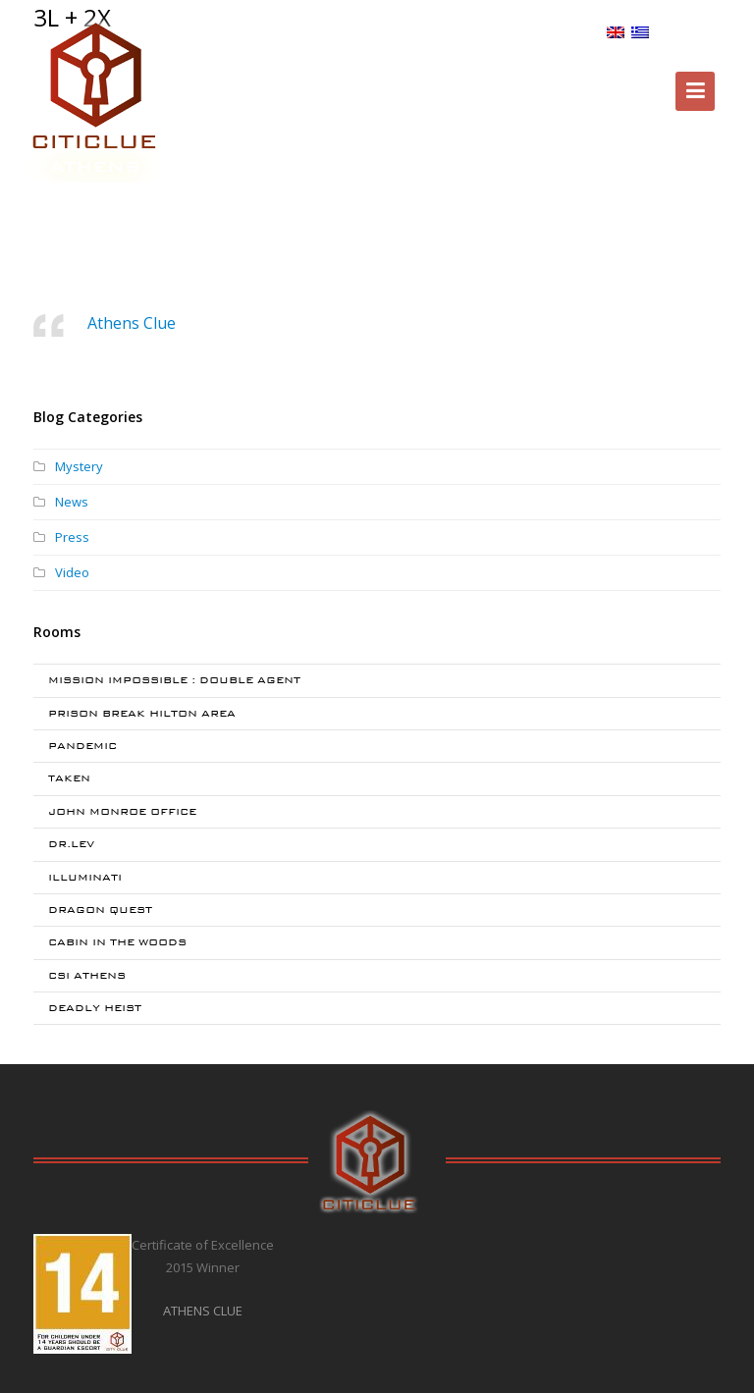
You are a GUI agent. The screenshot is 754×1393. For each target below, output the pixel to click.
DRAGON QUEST (100, 909)
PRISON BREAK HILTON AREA (142, 713)
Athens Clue (131, 323)
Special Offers (325, 32)
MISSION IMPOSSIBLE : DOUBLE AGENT (174, 679)
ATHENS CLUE (202, 1310)
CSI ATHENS (87, 975)
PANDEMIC (82, 745)
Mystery (79, 466)
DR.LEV (71, 843)
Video (72, 572)
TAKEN (69, 778)
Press (72, 537)
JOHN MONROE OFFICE (122, 811)
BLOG (578, 31)
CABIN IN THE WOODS (117, 942)
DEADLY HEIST (94, 1007)
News (71, 501)
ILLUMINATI (85, 877)
